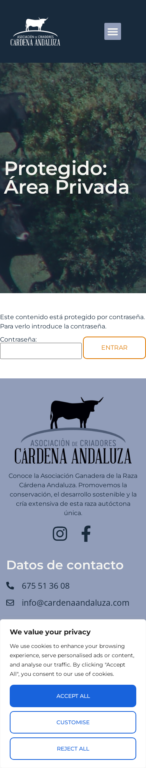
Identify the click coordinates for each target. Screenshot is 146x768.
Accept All (73, 695)
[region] (73, 693)
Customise (73, 722)
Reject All (73, 748)
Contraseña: (41, 348)
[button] (112, 31)
